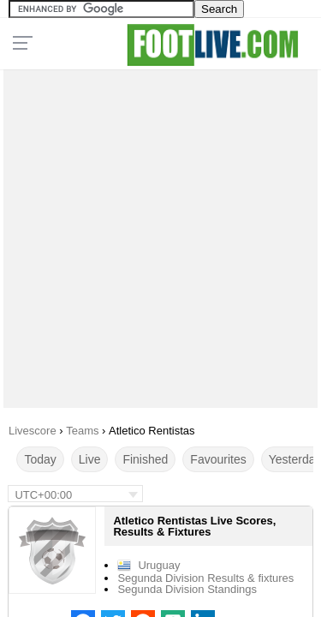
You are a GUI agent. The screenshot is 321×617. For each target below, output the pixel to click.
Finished (145, 459)
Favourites (218, 459)
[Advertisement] (160, 234)
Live (90, 459)
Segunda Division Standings (187, 589)
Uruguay (159, 565)
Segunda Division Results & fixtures (205, 578)
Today (40, 459)
